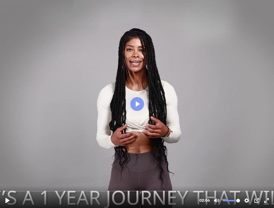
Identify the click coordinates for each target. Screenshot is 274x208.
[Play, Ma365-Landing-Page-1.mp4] (7, 200)
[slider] (137, 191)
